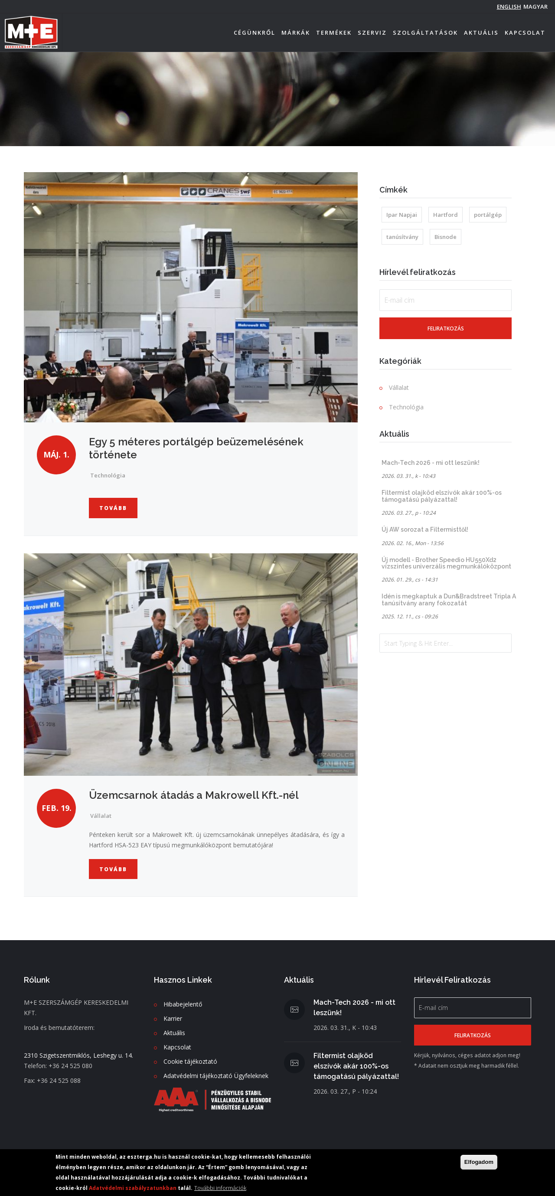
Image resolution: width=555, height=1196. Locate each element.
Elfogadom (478, 1163)
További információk (220, 1189)
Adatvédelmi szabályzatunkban (132, 1189)
